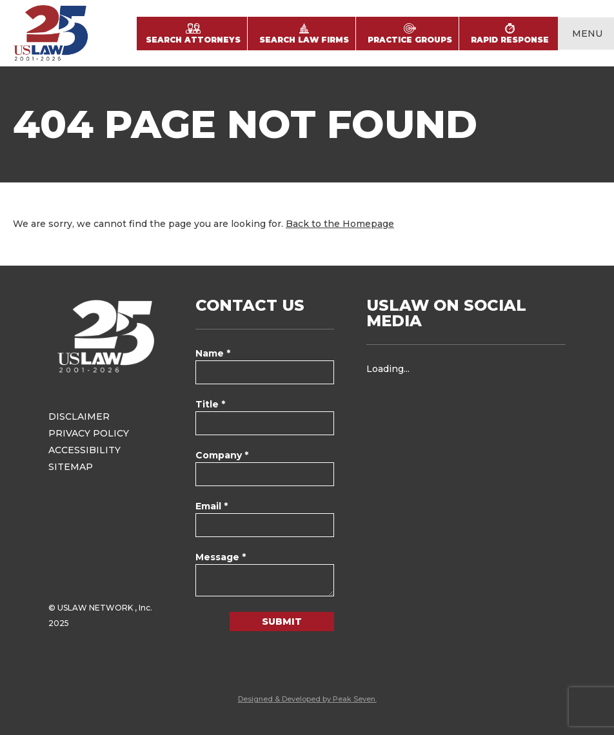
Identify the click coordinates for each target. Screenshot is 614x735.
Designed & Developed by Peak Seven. (307, 698)
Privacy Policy (88, 433)
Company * (221, 455)
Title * (210, 404)
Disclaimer (79, 416)
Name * (212, 353)
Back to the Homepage (340, 224)
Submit (282, 621)
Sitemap (70, 467)
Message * (220, 557)
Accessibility (84, 450)
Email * (211, 506)
